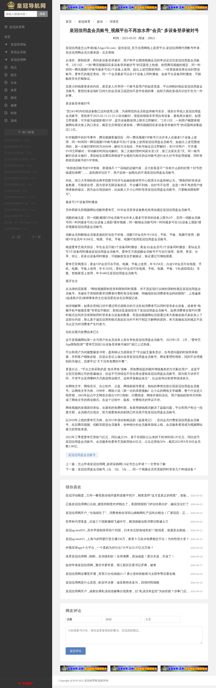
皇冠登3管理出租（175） (18, 153)
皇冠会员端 (15, 52)
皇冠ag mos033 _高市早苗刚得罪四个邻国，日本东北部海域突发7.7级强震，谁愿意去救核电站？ (130, 530)
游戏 (10, 120)
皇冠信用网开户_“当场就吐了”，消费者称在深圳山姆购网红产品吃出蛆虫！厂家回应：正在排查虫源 (133, 513)
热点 (10, 67)
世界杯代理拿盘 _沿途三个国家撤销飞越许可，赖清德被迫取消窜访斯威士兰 (117, 521)
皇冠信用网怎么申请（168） (20, 159)
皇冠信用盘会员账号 (82, 455)
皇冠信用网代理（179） (18, 146)
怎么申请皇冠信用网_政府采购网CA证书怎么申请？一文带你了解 (122, 464)
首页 (7, 37)
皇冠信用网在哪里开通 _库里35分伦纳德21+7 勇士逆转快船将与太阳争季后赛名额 (120, 573)
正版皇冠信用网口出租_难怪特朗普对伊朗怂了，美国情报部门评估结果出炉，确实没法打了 (127, 504)
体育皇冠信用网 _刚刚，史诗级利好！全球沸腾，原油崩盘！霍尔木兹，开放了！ (120, 556)
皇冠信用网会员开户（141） (20, 197)
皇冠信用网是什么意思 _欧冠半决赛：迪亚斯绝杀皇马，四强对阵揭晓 (112, 582)
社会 (10, 82)
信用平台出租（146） (16, 190)
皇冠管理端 (15, 44)
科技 (10, 113)
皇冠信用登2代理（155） (18, 165)
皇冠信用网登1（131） (17, 228)
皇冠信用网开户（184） (18, 140)
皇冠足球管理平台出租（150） (22, 171)
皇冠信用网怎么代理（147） (20, 178)
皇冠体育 (84, 21)
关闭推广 (28, 683)
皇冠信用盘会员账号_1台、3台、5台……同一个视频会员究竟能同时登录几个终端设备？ (137, 469)
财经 (10, 97)
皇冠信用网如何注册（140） (20, 203)
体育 (10, 90)
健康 (10, 105)
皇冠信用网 (15, 59)
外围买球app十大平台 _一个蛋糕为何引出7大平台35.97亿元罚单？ (110, 547)
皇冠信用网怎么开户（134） (20, 209)
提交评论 (75, 653)
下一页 (36, 237)
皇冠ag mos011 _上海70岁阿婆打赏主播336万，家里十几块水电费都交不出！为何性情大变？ (127, 539)
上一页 (15, 237)
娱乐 (10, 75)
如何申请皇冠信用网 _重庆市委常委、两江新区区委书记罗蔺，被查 (111, 565)
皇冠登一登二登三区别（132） (22, 222)
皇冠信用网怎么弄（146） (19, 184)
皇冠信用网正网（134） (18, 216)
